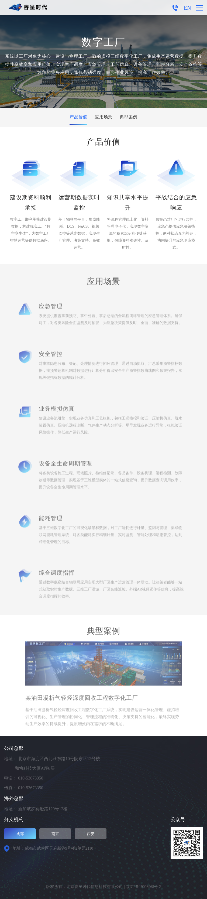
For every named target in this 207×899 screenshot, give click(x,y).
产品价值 (76, 117)
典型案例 (131, 117)
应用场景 (103, 117)
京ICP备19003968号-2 (143, 886)
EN (187, 8)
